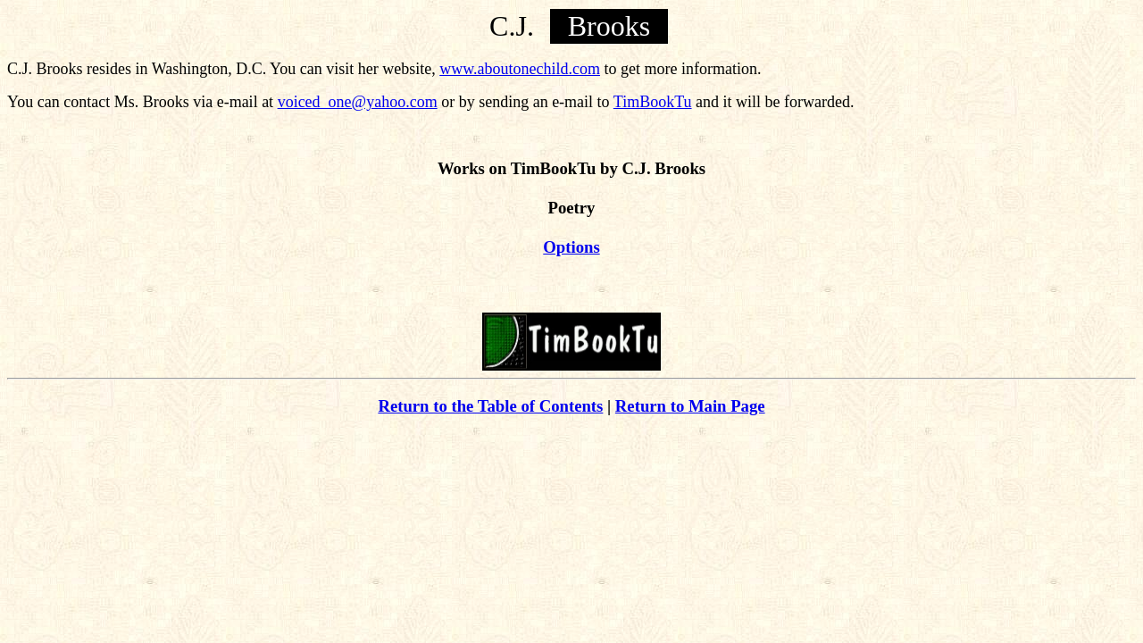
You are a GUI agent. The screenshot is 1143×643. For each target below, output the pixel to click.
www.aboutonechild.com (519, 69)
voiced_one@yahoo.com (358, 102)
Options (571, 247)
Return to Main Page (690, 406)
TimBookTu (652, 102)
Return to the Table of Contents (490, 406)
